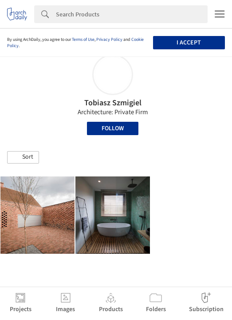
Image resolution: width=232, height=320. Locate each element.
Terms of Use (83, 39)
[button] (23, 157)
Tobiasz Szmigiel (113, 102)
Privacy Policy (109, 39)
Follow (113, 128)
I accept (189, 42)
